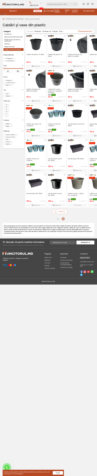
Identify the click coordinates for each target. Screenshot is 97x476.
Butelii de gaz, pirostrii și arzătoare (12, 40)
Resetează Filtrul (85, 31)
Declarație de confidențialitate (65, 264)
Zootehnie (7, 34)
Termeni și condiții (66, 267)
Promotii (47, 11)
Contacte (91, 11)
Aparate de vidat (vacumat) (13, 37)
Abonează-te (85, 242)
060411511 (85, 258)
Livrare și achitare (75, 11)
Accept (58, 473)
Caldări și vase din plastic (12, 49)
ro (2, 14)
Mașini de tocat (9, 46)
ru (5, 14)
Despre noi (67, 11)
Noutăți (85, 11)
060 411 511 (34, 5)
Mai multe (59, 211)
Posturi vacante (50, 268)
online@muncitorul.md (87, 262)
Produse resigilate (56, 11)
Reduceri (38, 11)
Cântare (7, 44)
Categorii (12, 11)
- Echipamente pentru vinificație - (14, 19)
